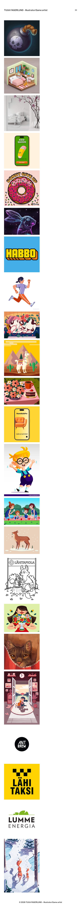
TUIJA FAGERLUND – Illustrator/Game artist (44, 902)
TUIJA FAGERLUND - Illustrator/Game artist (25, 10)
